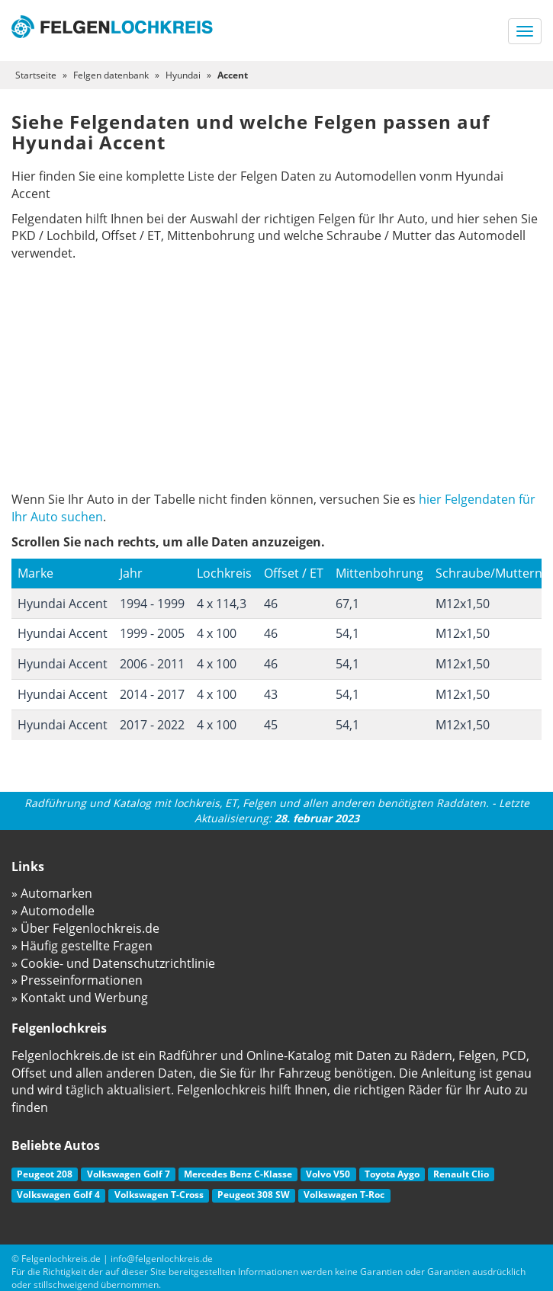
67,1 (347, 603)
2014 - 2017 (152, 694)
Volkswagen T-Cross (159, 1194)
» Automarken (51, 893)
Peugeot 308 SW (253, 1194)
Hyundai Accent (63, 603)
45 (271, 724)
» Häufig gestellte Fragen (82, 945)
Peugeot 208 (44, 1174)
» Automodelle (53, 910)
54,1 (347, 633)
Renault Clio (461, 1174)
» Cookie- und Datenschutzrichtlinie (113, 963)
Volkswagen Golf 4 (58, 1194)
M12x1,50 (463, 603)
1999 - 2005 (152, 633)
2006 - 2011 (152, 663)
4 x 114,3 (221, 603)
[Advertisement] (276, 376)
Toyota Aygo (392, 1174)
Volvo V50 (328, 1174)
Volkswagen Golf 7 (128, 1174)
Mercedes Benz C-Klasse (238, 1174)
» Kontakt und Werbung (79, 997)
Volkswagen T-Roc (344, 1194)
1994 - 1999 (152, 603)
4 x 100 (216, 633)
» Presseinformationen (77, 980)
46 (271, 603)
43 (271, 694)
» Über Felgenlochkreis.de (85, 928)
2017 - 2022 (152, 724)
